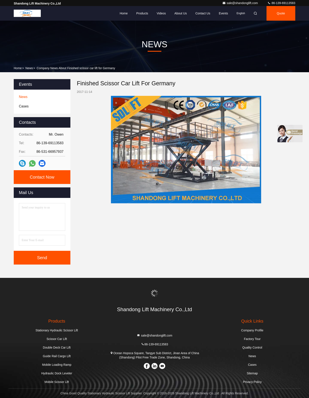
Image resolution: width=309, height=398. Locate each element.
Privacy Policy (252, 382)
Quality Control (252, 347)
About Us (180, 13)
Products (142, 13)
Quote (281, 13)
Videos (161, 13)
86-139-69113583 (281, 3)
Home (124, 13)
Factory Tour (252, 339)
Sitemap (252, 373)
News (29, 68)
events (223, 13)
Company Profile (252, 330)
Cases (252, 364)
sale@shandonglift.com (240, 3)
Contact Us (202, 13)
